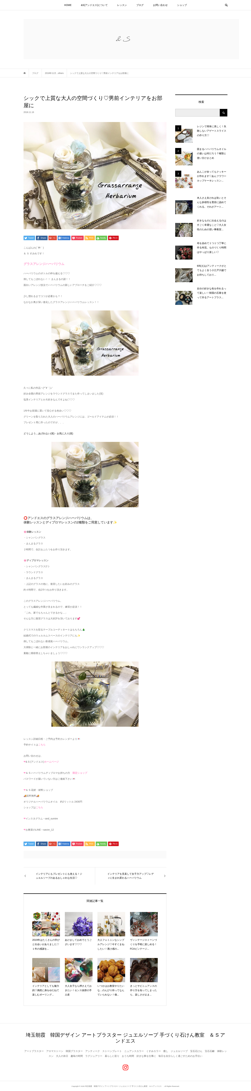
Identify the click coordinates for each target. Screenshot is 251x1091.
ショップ (182, 5)
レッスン (122, 5)
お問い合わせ (160, 5)
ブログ (140, 5)
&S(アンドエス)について (94, 5)
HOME (67, 5)
